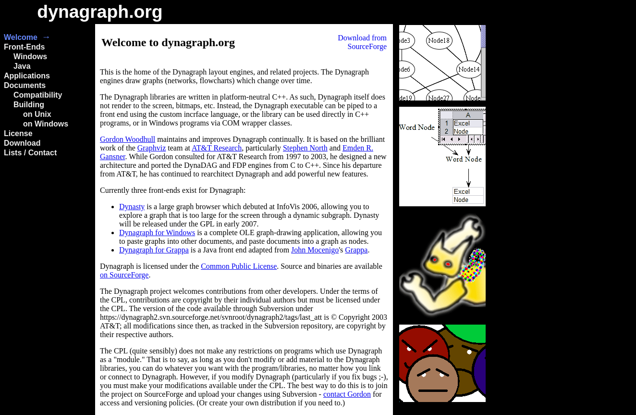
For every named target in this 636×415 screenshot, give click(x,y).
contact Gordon (347, 394)
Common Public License (239, 266)
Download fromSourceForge (362, 42)
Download (22, 143)
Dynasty (132, 206)
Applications (27, 76)
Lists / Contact (30, 153)
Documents (25, 85)
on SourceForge (124, 275)
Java (22, 66)
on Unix (37, 114)
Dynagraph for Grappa (154, 250)
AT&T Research (217, 148)
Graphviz (151, 148)
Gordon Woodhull (127, 139)
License (18, 133)
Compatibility (37, 95)
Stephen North (305, 148)
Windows (30, 56)
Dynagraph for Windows (157, 232)
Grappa (356, 250)
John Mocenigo (315, 250)
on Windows (45, 124)
